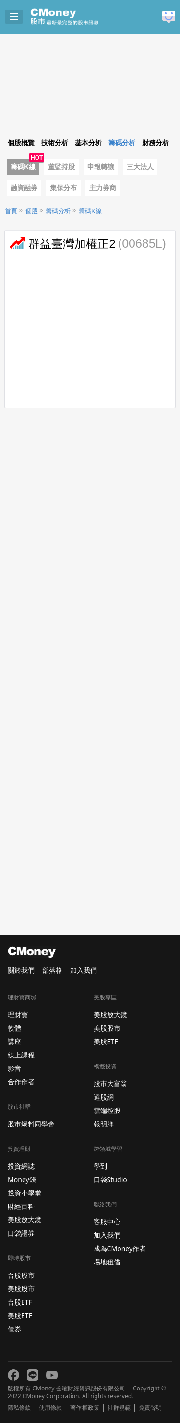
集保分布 (63, 188)
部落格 (52, 970)
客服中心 (107, 1221)
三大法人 (140, 167)
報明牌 (104, 1123)
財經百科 (21, 1206)
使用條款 (50, 1408)
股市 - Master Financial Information (79, 17)
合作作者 (21, 1081)
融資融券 (24, 188)
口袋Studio (110, 1179)
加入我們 (83, 970)
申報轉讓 (100, 167)
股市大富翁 (110, 1083)
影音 (14, 1068)
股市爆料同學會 (31, 1123)
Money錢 (22, 1179)
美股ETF (20, 1315)
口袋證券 (21, 1233)
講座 (14, 1041)
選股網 (104, 1097)
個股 (31, 211)
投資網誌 (21, 1166)
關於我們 (21, 970)
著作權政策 (84, 1408)
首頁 (11, 211)
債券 (14, 1328)
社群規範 (119, 1408)
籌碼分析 (58, 211)
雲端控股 (107, 1110)
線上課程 (21, 1054)
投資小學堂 (24, 1192)
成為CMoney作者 (120, 1248)
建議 (168, 17)
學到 (100, 1166)
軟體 (14, 1028)
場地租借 (107, 1261)
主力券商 (102, 188)
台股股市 (21, 1275)
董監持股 (61, 167)
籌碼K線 (23, 167)
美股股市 (21, 1288)
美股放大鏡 (24, 1219)
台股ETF (20, 1302)
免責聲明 (150, 1408)
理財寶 (18, 1014)
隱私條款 (19, 1408)
